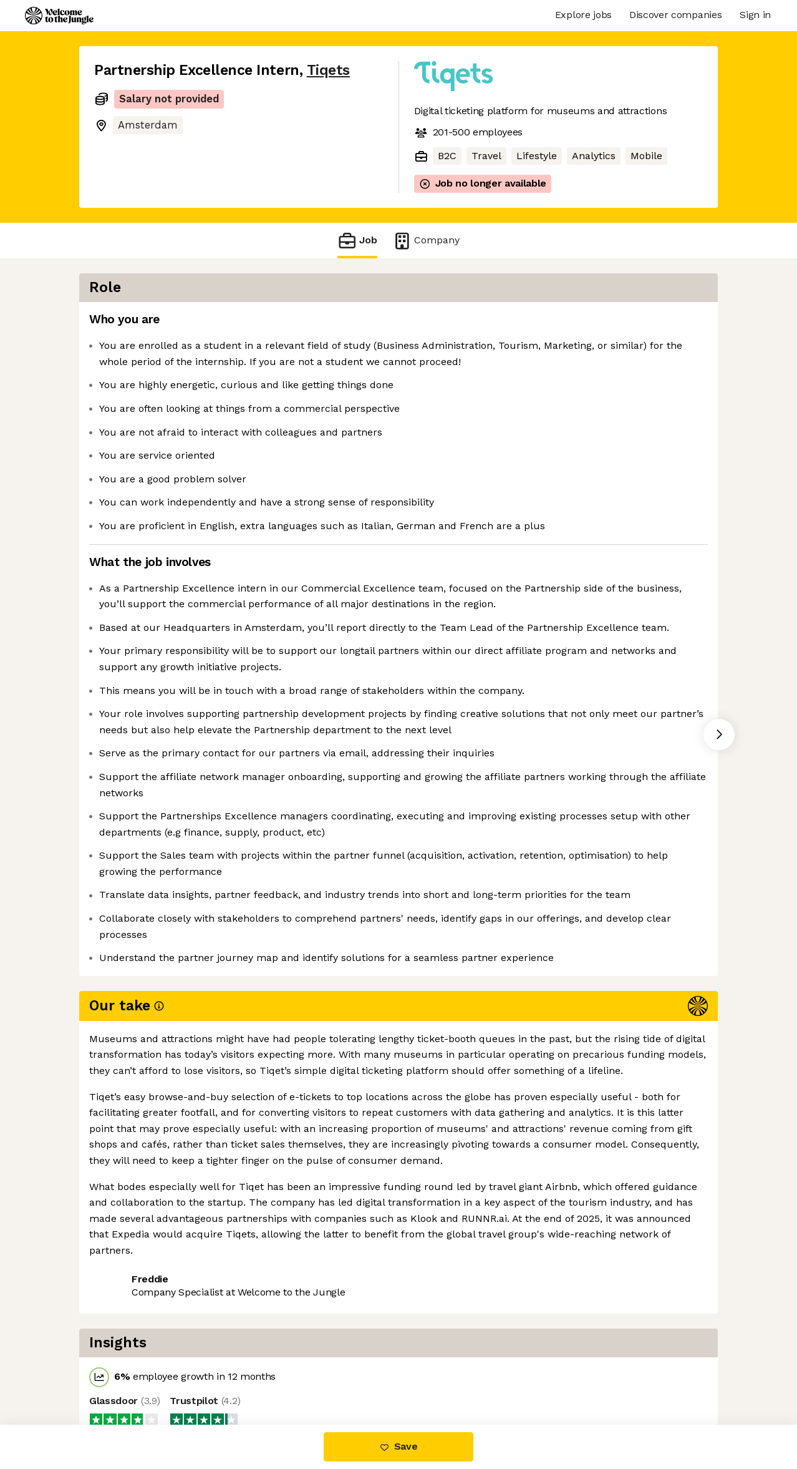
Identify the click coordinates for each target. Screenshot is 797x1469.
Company (426, 240)
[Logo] (59, 15)
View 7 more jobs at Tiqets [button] (247, 1358)
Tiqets (328, 70)
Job (357, 240)
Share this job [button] (128, 1358)
